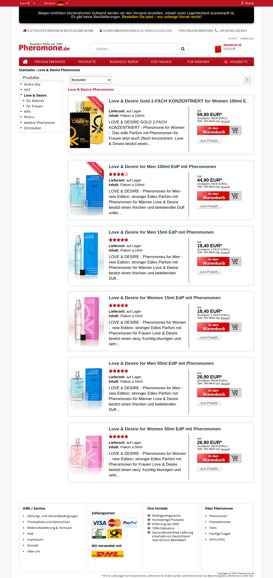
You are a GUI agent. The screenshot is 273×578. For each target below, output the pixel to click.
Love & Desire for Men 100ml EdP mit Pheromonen (162, 166)
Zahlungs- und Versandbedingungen (52, 516)
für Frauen (161, 61)
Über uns (33, 551)
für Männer (198, 61)
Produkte (87, 61)
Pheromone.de (246, 573)
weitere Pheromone (39, 122)
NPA (27, 111)
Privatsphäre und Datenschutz (48, 522)
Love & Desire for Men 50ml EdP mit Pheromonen (161, 363)
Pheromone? (218, 516)
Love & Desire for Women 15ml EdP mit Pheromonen (165, 297)
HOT (27, 89)
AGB (30, 533)
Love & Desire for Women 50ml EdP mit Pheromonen (165, 428)
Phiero (29, 117)
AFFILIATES (217, 539)
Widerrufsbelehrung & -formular (49, 528)
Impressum (35, 539)
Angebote (235, 61)
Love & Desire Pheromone (59, 70)
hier (251, 575)
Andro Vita (32, 84)
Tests (213, 528)
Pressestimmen (220, 522)
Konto (233, 38)
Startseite (27, 70)
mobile (247, 3)
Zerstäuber (32, 128)
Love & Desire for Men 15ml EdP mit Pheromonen (161, 232)
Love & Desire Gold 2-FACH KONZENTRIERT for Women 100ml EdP (180, 100)
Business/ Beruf (124, 61)
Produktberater (50, 61)
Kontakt (33, 545)
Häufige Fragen (220, 533)
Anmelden (247, 38)
